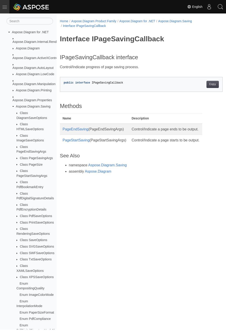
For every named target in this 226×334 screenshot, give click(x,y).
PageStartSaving (76, 140)
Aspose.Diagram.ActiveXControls (36, 58)
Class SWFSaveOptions (37, 253)
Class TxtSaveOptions (36, 259)
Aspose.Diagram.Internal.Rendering (38, 42)
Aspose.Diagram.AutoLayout (33, 68)
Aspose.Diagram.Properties (32, 100)
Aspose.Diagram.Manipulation (34, 84)
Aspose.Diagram (28, 48)
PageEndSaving (75, 129)
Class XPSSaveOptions (37, 277)
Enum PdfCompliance (35, 319)
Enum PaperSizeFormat (37, 312)
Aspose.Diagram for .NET (30, 32)
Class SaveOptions (33, 240)
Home (64, 21)
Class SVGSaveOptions (37, 246)
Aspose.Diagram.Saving (33, 106)
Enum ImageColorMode (37, 295)
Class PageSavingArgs (36, 158)
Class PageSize (31, 164)
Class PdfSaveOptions (36, 216)
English (194, 7)
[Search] (30, 21)
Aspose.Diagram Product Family (93, 21)
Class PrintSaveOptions (37, 222)
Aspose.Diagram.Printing (34, 90)
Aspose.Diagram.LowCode (35, 74)
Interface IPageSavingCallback (84, 26)
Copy (201, 84)
